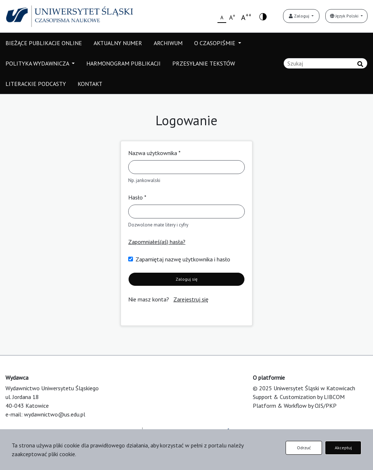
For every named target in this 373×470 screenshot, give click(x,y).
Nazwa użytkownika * (154, 153)
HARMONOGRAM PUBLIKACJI (123, 63)
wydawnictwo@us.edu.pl (54, 414)
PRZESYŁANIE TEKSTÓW (203, 63)
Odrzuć (304, 447)
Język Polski (345, 16)
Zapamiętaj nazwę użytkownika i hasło (183, 259)
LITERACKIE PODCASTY (35, 83)
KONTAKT (90, 83)
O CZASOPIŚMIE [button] (215, 43)
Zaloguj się (186, 279)
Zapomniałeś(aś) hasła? (156, 241)
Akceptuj (343, 447)
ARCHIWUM (168, 43)
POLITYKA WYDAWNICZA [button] (37, 63)
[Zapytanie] (325, 63)
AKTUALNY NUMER (118, 43)
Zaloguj (299, 16)
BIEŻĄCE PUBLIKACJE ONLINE (43, 43)
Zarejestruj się (190, 299)
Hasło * (137, 197)
